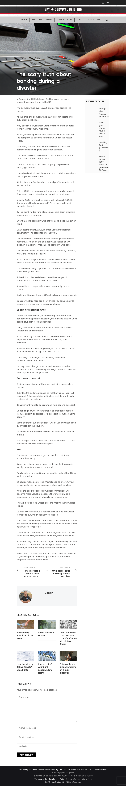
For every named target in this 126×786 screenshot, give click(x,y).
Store (24, 20)
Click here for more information (78, 779)
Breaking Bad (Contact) (103, 146)
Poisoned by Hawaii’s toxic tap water (25, 636)
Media (49, 20)
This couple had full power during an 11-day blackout (68, 669)
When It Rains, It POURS (46, 634)
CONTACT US (87, 776)
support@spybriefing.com (63, 773)
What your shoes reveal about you (102, 130)
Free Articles (65, 20)
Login (107, 2)
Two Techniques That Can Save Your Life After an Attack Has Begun (68, 639)
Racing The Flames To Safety (103, 112)
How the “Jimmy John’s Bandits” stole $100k (25, 667)
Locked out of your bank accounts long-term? (46, 669)
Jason (49, 593)
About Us (37, 20)
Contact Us (93, 20)
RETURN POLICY (75, 776)
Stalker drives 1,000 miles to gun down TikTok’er (103, 163)
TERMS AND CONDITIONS (43, 776)
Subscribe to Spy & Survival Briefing (33, 3)
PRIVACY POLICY (60, 776)
